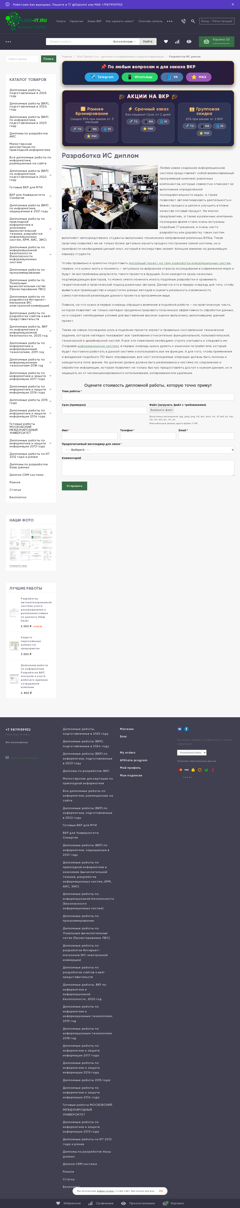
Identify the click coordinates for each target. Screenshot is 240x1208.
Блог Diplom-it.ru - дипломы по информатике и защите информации (120, 56)
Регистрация (222, 21)
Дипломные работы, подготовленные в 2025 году (28, 93)
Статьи (15, 490)
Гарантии (76, 21)
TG (77, 129)
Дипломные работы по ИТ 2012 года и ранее (30, 455)
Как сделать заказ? (120, 21)
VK (172, 77)
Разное (15, 482)
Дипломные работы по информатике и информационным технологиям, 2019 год (27, 347)
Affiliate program (134, 760)
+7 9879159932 (18, 730)
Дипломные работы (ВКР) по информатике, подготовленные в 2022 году (29, 175)
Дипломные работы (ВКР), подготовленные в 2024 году (29, 106)
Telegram (102, 77)
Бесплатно (18, 497)
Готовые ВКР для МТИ (26, 187)
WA (92, 129)
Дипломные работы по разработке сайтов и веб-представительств (30, 316)
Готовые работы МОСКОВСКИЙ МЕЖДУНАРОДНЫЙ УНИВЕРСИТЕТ (24, 428)
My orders (128, 752)
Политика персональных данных (196, 761)
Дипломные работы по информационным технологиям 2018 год (27, 362)
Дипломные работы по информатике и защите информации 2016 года (28, 389)
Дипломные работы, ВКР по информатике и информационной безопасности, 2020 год (29, 331)
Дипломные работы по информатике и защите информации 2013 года (28, 443)
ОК (161, 1191)
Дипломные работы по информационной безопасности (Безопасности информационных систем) (27, 254)
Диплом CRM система (27, 475)
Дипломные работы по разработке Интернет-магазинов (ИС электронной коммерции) (29, 301)
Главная (67, 56)
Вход (205, 21)
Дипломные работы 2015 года (29, 401)
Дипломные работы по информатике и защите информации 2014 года (28, 413)
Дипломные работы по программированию (27, 271)
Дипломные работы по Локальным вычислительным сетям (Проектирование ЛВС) (28, 284)
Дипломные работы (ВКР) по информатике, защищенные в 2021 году (29, 208)
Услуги (61, 21)
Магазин (127, 729)
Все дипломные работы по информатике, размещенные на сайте (30, 160)
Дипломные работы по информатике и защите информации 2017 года (28, 376)
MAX (198, 77)
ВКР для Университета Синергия (27, 196)
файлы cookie (105, 1191)
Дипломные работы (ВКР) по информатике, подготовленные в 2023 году (29, 121)
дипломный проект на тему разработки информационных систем (180, 263)
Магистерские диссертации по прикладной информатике (30, 147)
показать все (18, 565)
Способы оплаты (151, 21)
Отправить (74, 486)
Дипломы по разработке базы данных (29, 465)
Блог (123, 736)
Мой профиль (130, 767)
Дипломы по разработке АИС (29, 135)
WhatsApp (140, 77)
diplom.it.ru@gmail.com (24, 757)
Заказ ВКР (95, 21)
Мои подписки (131, 775)
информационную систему (98, 346)
